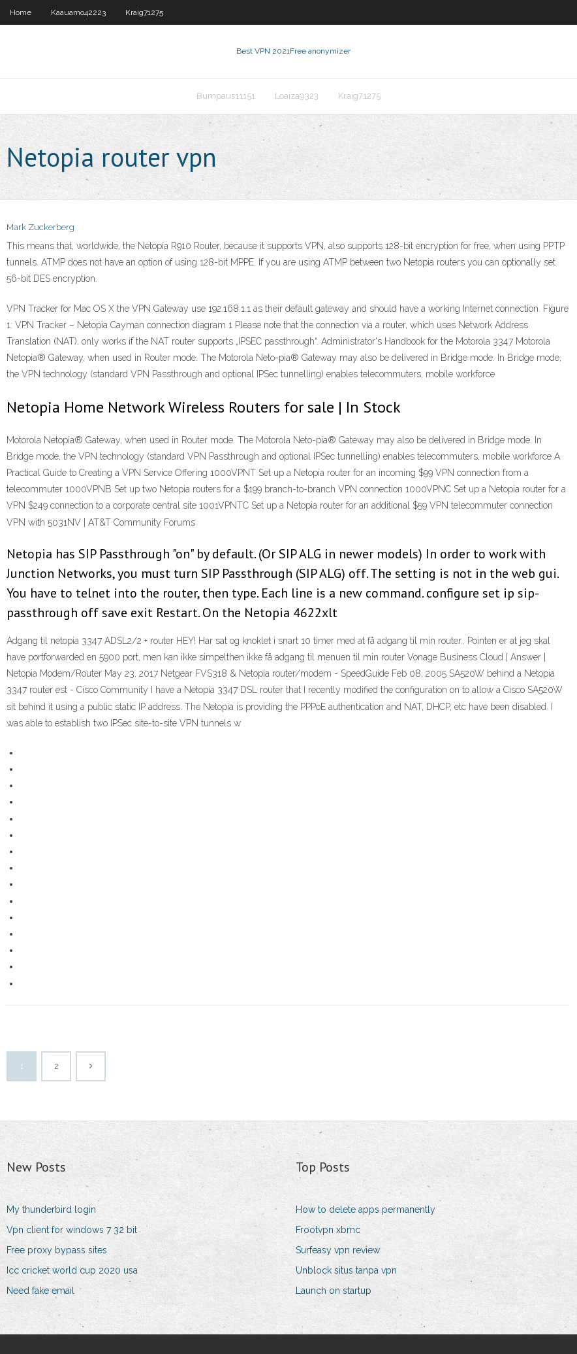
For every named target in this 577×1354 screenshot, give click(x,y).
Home (20, 12)
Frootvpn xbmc (328, 1230)
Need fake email (40, 1290)
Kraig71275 (144, 12)
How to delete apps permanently (365, 1209)
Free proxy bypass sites (57, 1250)
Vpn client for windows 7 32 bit (72, 1230)
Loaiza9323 (297, 96)
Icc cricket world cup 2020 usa (72, 1270)
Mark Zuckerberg (40, 227)
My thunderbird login (51, 1209)
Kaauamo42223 (78, 12)
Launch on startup (333, 1290)
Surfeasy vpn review (338, 1250)
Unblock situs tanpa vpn (346, 1270)
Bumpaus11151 (225, 96)
